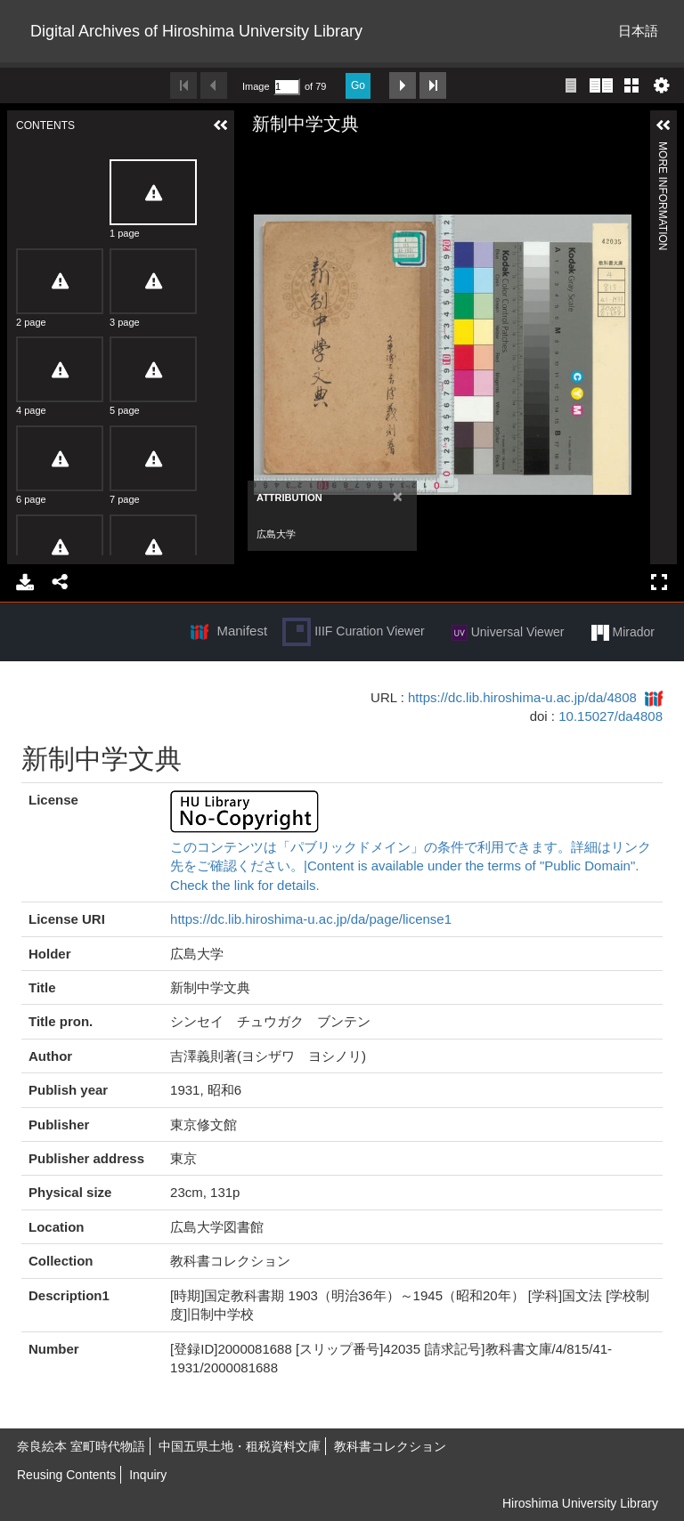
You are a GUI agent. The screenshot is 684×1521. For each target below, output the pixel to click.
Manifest (241, 630)
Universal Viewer (508, 633)
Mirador (623, 633)
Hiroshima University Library (580, 1503)
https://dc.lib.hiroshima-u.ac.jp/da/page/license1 (311, 918)
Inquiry (148, 1475)
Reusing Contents (66, 1475)
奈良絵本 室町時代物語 (81, 1446)
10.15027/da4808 (610, 716)
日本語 (638, 30)
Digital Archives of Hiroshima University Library (196, 31)
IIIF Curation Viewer (353, 632)
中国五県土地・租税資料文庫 (240, 1446)
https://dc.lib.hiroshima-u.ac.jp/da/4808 (522, 697)
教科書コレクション (390, 1446)
